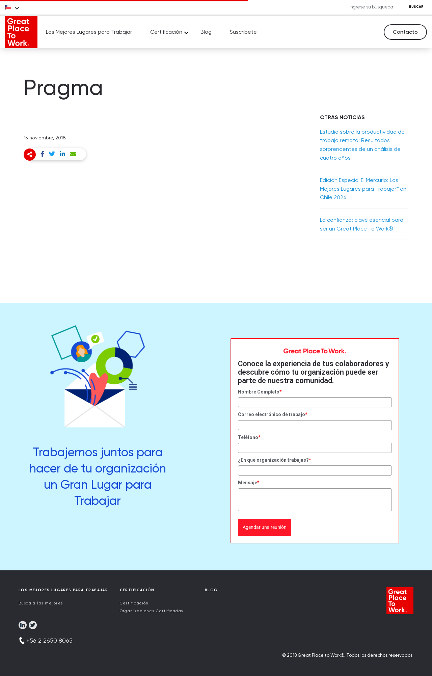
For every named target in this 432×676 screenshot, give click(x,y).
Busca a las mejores (41, 603)
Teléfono (249, 437)
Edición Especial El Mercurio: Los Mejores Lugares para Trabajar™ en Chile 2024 (363, 188)
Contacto (405, 32)
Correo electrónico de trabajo (272, 414)
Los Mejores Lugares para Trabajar (89, 32)
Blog (206, 32)
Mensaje (249, 482)
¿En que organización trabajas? (274, 460)
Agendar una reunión (265, 527)
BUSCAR (416, 7)
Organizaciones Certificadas (151, 611)
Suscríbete (243, 32)
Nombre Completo (260, 392)
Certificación (166, 32)
